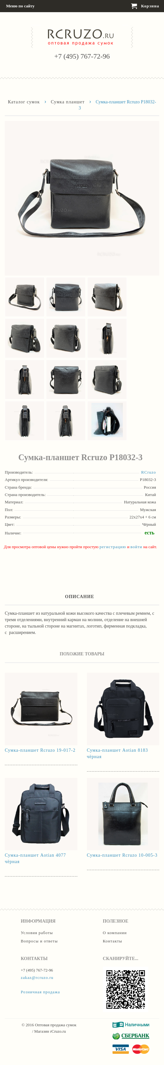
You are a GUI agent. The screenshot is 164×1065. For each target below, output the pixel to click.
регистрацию (112, 546)
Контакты (112, 941)
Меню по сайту (20, 6)
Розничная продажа (40, 992)
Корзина (145, 6)
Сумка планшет (68, 101)
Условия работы (37, 933)
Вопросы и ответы (39, 941)
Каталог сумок (24, 101)
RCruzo (148, 472)
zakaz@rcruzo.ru (37, 977)
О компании (115, 933)
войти (136, 546)
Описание (79, 596)
